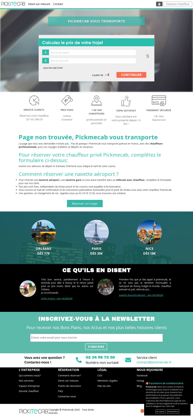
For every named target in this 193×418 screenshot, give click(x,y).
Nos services (26, 380)
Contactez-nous (67, 396)
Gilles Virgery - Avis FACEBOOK (56, 298)
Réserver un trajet (85, 204)
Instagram (142, 380)
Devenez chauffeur (178, 4)
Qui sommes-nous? (30, 375)
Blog (139, 385)
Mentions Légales (107, 380)
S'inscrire (96, 347)
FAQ (60, 391)
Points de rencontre (69, 385)
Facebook (142, 375)
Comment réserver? (69, 375)
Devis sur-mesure (39, 4)
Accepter (160, 411)
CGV (99, 375)
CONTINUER (131, 74)
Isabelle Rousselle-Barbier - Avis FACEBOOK (141, 295)
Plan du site (104, 385)
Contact (58, 4)
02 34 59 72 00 (100, 357)
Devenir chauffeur (29, 391)
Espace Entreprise (29, 385)
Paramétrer (173, 411)
